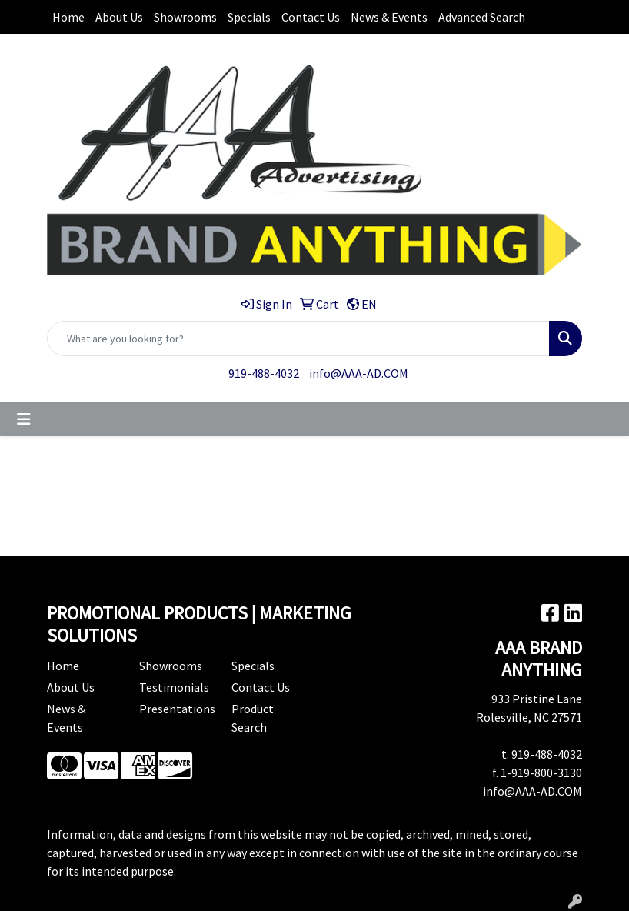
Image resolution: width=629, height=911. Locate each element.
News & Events (389, 17)
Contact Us (310, 17)
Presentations (176, 708)
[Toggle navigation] (24, 419)
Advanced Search (481, 17)
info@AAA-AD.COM (358, 373)
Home (68, 17)
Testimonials (174, 687)
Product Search (252, 718)
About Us (119, 17)
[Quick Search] (298, 338)
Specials (249, 17)
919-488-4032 (263, 373)
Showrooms (185, 17)
